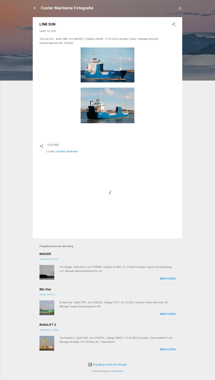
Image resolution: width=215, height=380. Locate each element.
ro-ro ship (53, 144)
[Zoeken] (180, 9)
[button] (173, 24)
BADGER (45, 254)
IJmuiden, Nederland (67, 151)
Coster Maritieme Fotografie (67, 8)
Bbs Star (45, 289)
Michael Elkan (117, 371)
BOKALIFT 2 (47, 324)
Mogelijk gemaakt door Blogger (107, 364)
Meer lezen (168, 278)
